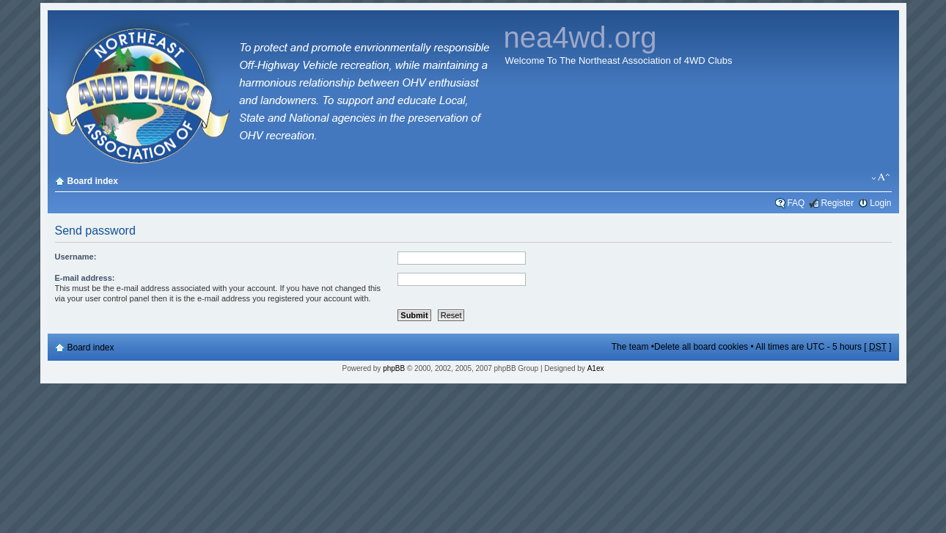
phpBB (394, 368)
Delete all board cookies (701, 347)
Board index (92, 181)
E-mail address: (85, 277)
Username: (76, 256)
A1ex (595, 368)
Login (880, 203)
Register (837, 203)
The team (630, 347)
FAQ (795, 203)
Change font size (881, 177)
